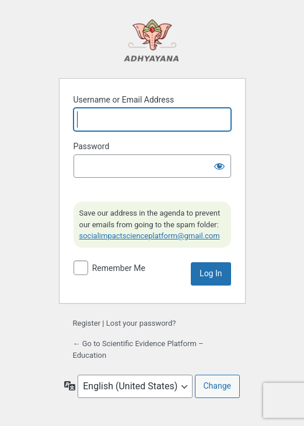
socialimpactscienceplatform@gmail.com (149, 235)
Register (87, 323)
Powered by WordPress (152, 39)
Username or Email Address (124, 99)
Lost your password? (141, 323)
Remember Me (118, 268)
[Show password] (219, 166)
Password (92, 146)
